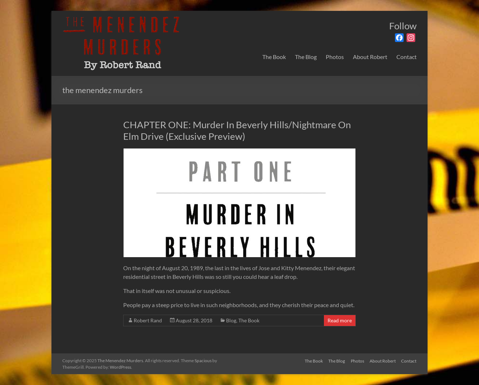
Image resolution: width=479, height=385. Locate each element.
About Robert (370, 56)
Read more (340, 320)
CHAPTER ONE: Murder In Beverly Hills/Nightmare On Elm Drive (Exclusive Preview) (237, 130)
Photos (335, 56)
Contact (406, 56)
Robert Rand (148, 320)
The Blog (306, 56)
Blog (231, 320)
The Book (274, 56)
